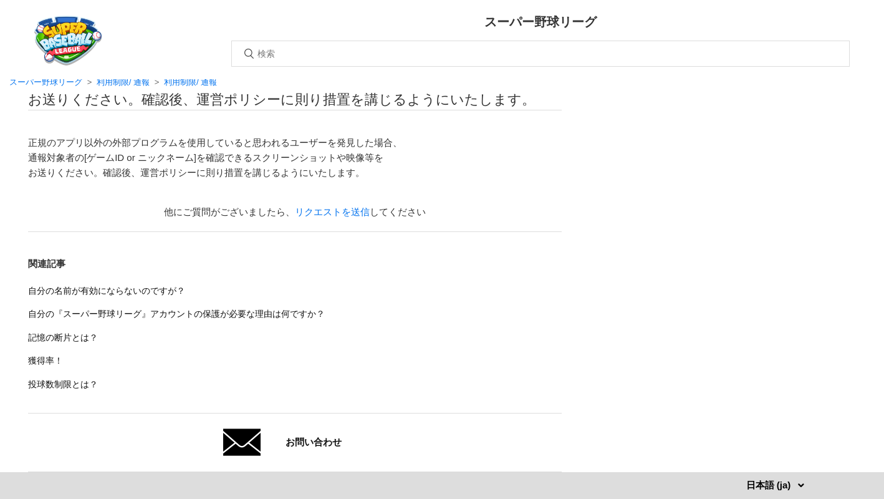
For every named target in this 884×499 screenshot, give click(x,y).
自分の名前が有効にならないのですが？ (106, 291)
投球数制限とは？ (63, 384)
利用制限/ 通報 (123, 82)
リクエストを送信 (332, 211)
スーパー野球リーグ (45, 82)
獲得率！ (45, 361)
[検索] (540, 53)
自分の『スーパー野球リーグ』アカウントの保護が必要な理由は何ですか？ (176, 314)
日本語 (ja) (770, 485)
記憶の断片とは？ (63, 337)
